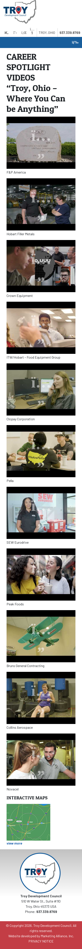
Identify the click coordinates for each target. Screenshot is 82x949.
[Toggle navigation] (74, 42)
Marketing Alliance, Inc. (57, 936)
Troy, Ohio (47, 32)
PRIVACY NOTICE (41, 941)
